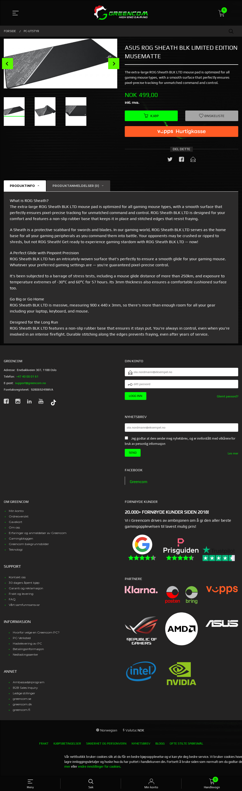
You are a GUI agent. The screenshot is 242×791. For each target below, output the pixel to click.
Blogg (160, 746)
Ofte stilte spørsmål (186, 746)
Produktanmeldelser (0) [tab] (75, 186)
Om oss (14, 530)
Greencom (139, 484)
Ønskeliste (211, 116)
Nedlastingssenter (25, 657)
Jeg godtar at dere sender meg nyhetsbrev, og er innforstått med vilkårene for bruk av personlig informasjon (180, 444)
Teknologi (16, 552)
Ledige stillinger (24, 696)
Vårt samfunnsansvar (24, 607)
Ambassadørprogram (28, 685)
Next (113, 63)
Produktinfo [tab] (22, 186)
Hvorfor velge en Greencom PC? (36, 635)
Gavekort (15, 524)
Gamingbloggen (21, 541)
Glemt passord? (227, 398)
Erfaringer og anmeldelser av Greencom (38, 536)
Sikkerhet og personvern (106, 746)
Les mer (233, 456)
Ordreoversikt (19, 519)
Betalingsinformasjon (28, 652)
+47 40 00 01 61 (27, 377)
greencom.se (22, 701)
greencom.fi (21, 712)
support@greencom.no (30, 383)
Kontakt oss (17, 580)
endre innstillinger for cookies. (99, 769)
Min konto (16, 513)
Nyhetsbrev (141, 746)
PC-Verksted (22, 641)
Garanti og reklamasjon (26, 591)
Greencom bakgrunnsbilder (29, 547)
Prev (7, 63)
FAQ (12, 602)
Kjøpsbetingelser (67, 746)
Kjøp (151, 116)
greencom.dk (22, 707)
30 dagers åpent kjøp (24, 585)
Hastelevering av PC (27, 646)
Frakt (43, 746)
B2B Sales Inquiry (25, 690)
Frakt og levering (21, 596)
